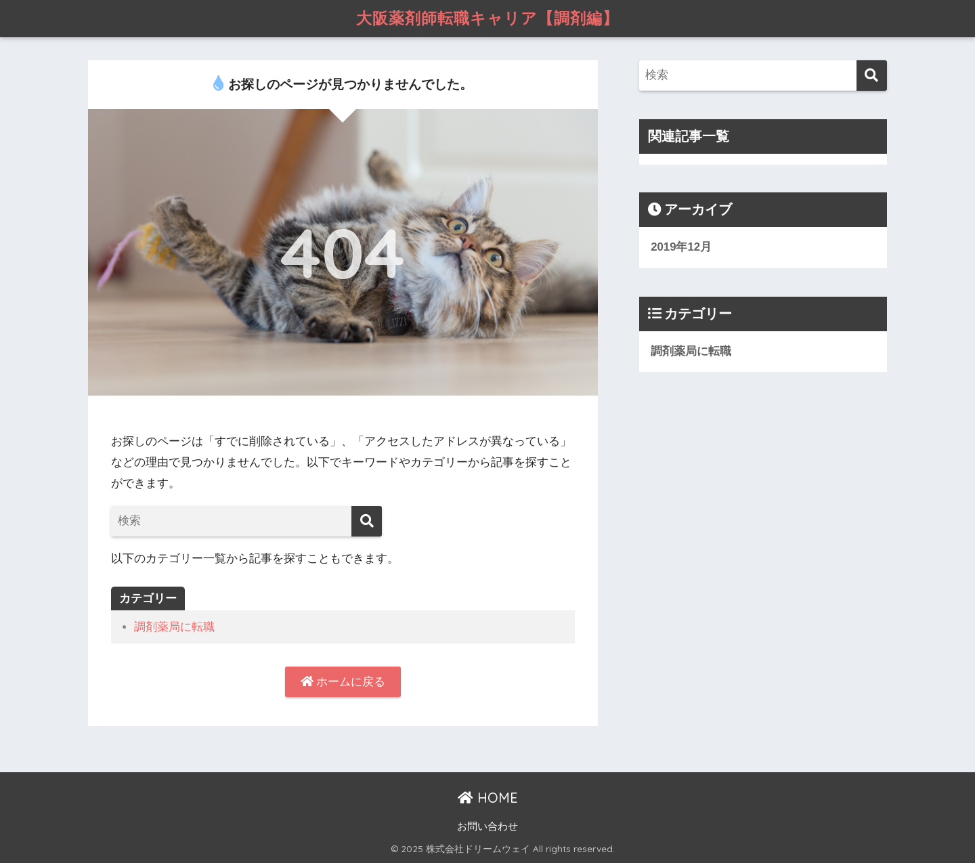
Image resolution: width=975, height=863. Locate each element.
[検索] (366, 521)
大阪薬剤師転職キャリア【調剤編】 (487, 18)
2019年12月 (681, 246)
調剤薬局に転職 (174, 626)
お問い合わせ (487, 826)
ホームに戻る (343, 681)
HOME (488, 797)
